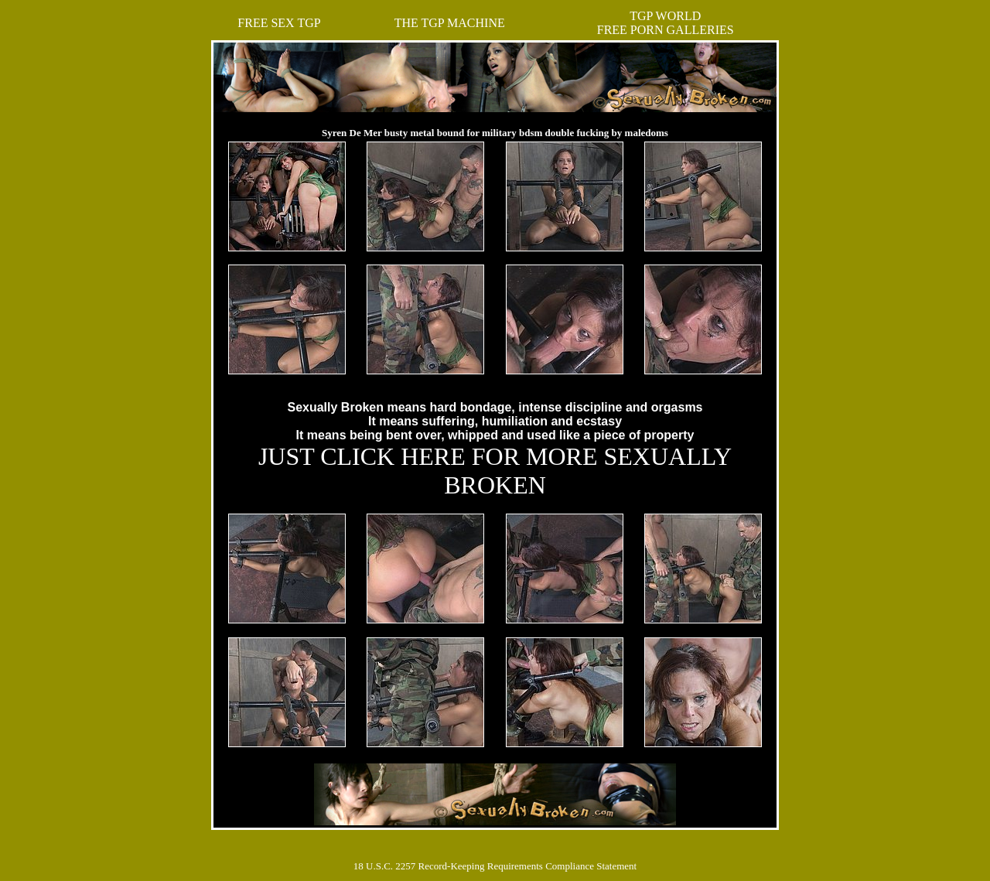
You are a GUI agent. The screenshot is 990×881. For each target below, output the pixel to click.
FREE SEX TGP (278, 22)
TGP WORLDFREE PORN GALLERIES (665, 22)
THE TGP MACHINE (449, 22)
